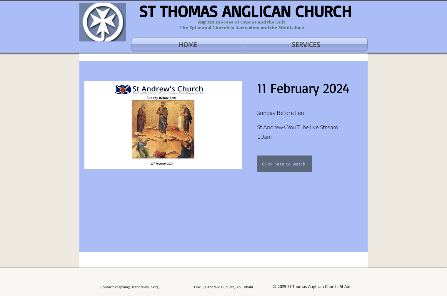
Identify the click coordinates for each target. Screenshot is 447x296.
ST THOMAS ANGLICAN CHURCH (245, 11)
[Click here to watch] (284, 163)
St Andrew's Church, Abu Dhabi (228, 287)
